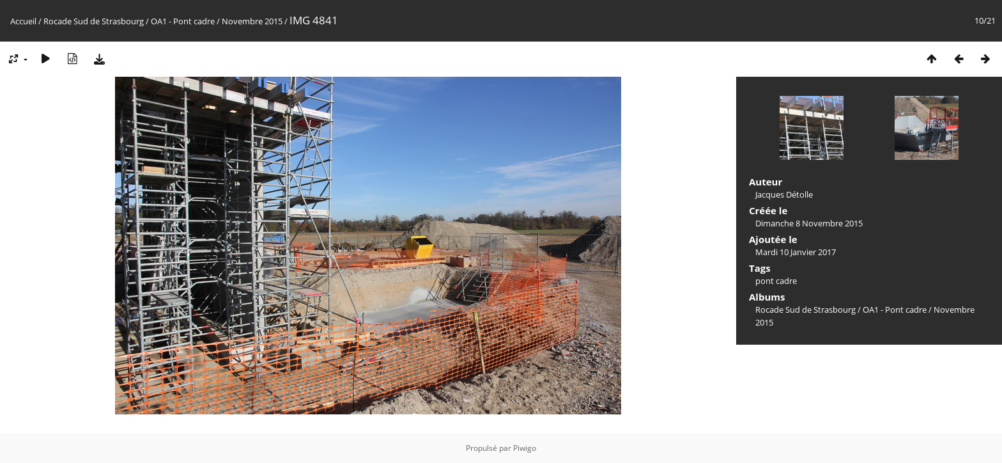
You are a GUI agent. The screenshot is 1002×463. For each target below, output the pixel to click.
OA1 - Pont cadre (183, 21)
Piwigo (524, 448)
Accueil (23, 21)
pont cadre (776, 280)
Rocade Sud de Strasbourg (93, 21)
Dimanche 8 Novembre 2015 (809, 223)
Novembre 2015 (252, 21)
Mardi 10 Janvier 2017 (795, 252)
